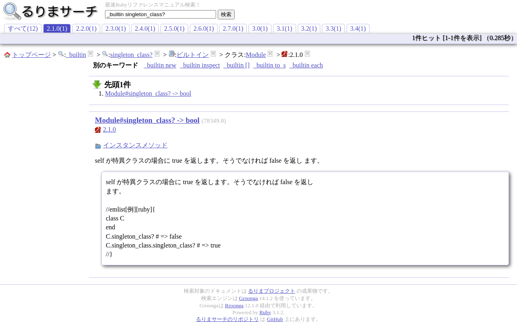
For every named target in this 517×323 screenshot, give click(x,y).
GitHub (275, 319)
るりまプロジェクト (271, 291)
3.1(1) (284, 28)
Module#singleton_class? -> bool (148, 93)
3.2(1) (309, 28)
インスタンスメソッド (135, 145)
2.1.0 (109, 129)
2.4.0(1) (145, 28)
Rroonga (234, 305)
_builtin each (306, 65)
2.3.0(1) (115, 28)
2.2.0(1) (86, 28)
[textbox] (160, 14)
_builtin (76, 54)
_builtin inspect (200, 65)
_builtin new (160, 65)
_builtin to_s (269, 65)
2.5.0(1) (174, 28)
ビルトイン (193, 54)
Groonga (248, 298)
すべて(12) (23, 28)
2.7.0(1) (233, 28)
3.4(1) (358, 28)
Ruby (265, 312)
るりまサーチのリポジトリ (227, 319)
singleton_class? (131, 54)
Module (256, 54)
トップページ (31, 54)
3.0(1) (260, 28)
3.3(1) (333, 28)
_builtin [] (237, 65)
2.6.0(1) (203, 28)
